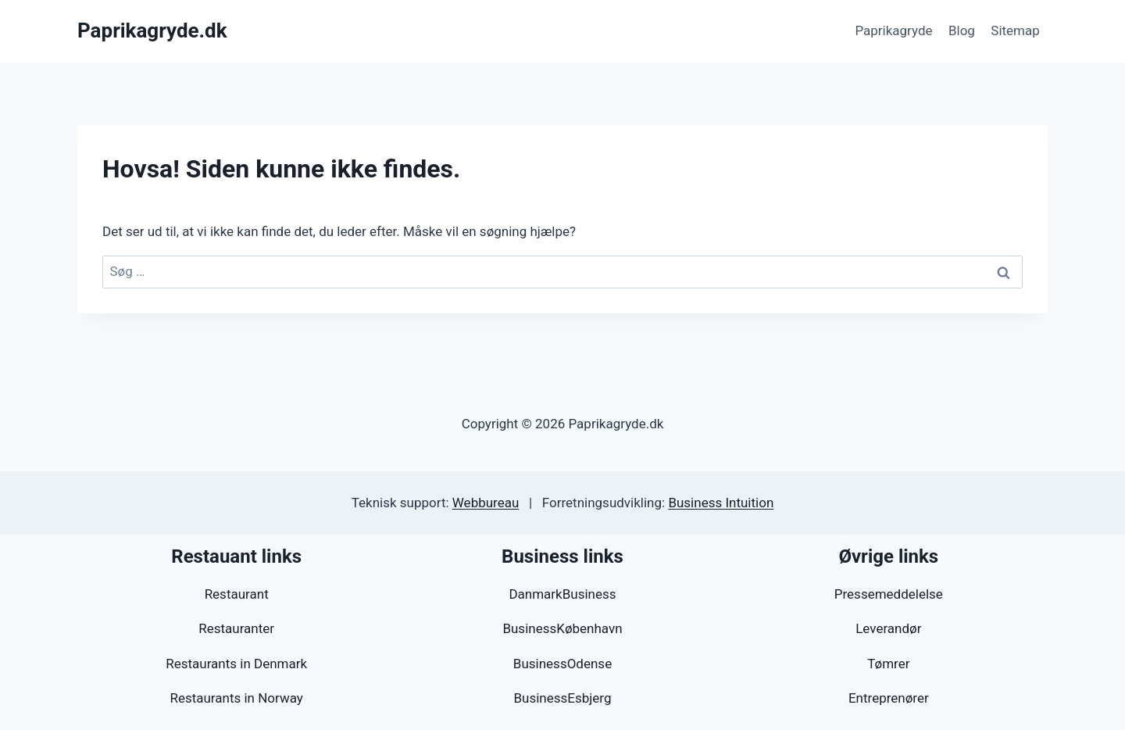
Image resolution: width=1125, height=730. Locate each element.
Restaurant (237, 594)
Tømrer (888, 663)
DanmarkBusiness (562, 594)
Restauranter (236, 628)
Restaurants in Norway (236, 698)
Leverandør (888, 628)
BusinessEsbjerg (562, 698)
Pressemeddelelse (888, 594)
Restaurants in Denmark (236, 663)
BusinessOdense (562, 663)
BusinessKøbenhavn (562, 628)
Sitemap (1015, 30)
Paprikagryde (893, 30)
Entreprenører (888, 698)
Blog (961, 30)
